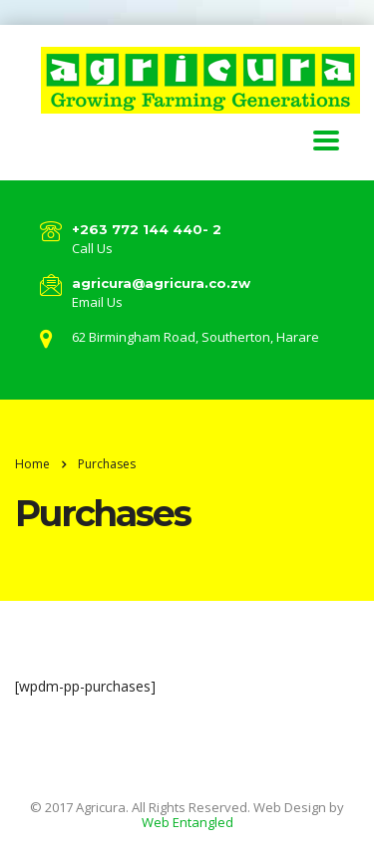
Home (32, 463)
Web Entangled (187, 822)
